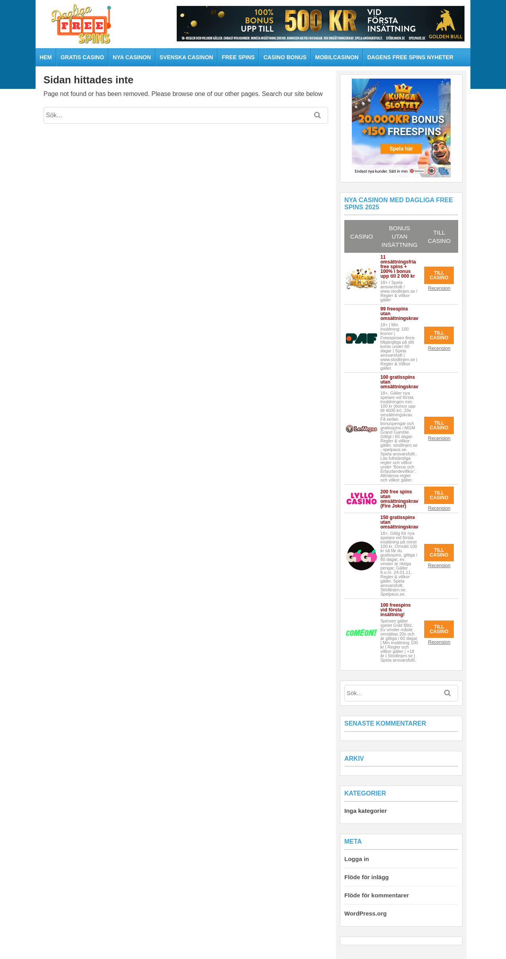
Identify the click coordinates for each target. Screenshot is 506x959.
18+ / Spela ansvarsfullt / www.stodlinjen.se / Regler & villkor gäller (398, 291)
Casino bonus (284, 57)
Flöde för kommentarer (376, 895)
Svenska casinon (186, 57)
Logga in (356, 859)
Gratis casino (82, 57)
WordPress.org (365, 913)
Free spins (238, 57)
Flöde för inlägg (366, 877)
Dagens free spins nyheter (410, 57)
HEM (46, 57)
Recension (439, 288)
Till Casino (439, 275)
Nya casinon (132, 57)
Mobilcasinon (337, 57)
